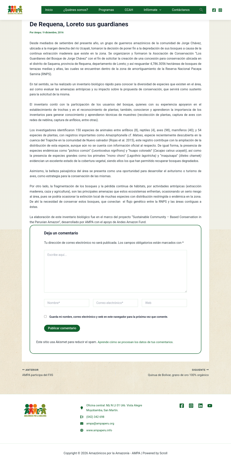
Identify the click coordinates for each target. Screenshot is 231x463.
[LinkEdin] (200, 403)
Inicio (49, 10)
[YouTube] (208, 403)
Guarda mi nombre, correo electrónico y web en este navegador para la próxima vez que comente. (108, 316)
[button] (159, 10)
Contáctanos (181, 10)
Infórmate (152, 10)
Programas (106, 10)
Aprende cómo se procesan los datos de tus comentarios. (138, 342)
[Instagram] (220, 10)
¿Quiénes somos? (75, 10)
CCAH (129, 10)
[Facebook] (214, 10)
